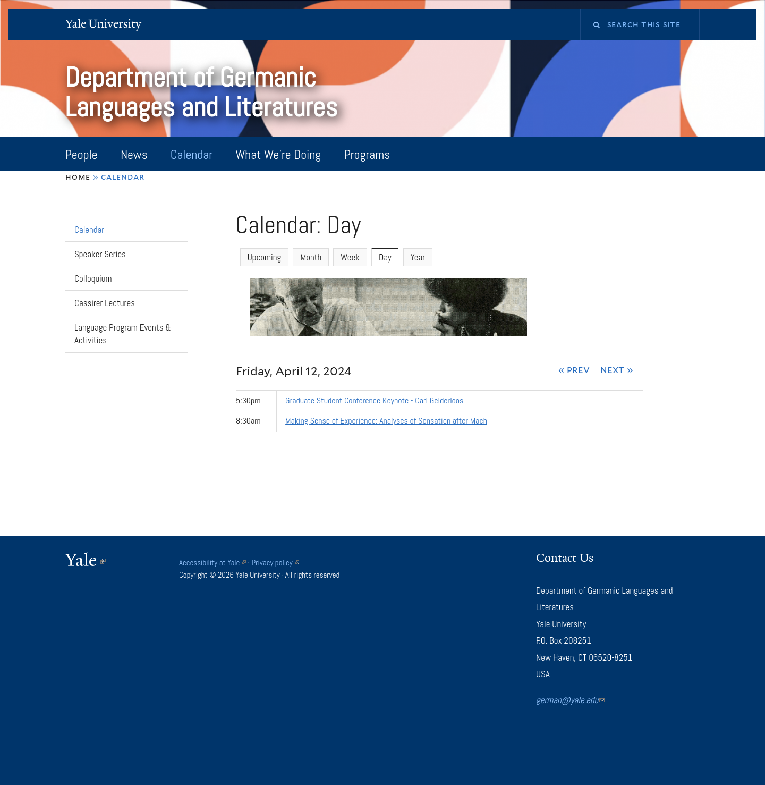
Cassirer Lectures (104, 303)
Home (77, 177)
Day (388, 257)
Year (418, 257)
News (134, 155)
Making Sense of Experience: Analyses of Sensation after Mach (386, 420)
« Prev (574, 369)
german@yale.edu (570, 700)
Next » (616, 369)
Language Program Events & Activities (122, 334)
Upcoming (264, 257)
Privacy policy (275, 563)
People (81, 155)
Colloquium (93, 278)
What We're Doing (278, 155)
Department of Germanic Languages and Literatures (204, 92)
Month (310, 257)
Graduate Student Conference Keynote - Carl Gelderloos (374, 400)
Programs (367, 155)
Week (350, 257)
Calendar (191, 155)
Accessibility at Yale (212, 563)
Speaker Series (100, 254)
